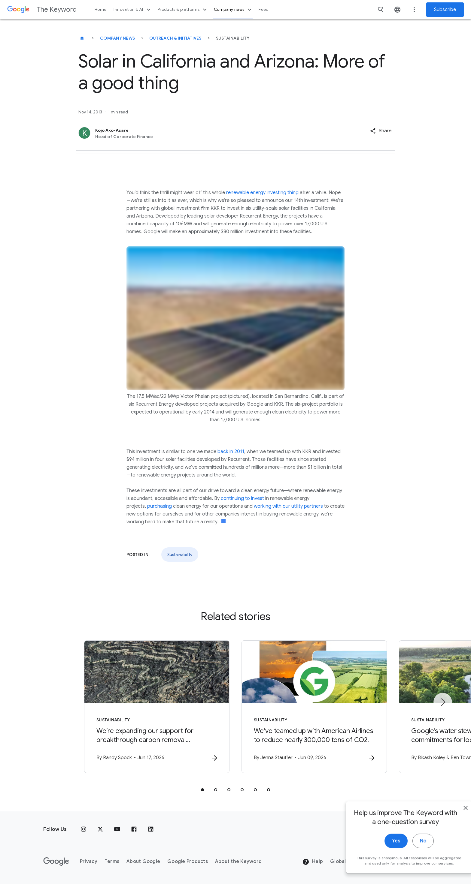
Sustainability (179, 554)
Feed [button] (264, 9)
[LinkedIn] (151, 829)
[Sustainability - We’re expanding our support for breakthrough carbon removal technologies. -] (156, 707)
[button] (381, 130)
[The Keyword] (82, 38)
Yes (383, 849)
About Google (143, 861)
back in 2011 (230, 452)
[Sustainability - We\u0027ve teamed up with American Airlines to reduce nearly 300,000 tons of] (314, 707)
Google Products (187, 861)
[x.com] (100, 829)
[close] (452, 816)
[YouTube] (117, 829)
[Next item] (443, 702)
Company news (233, 9)
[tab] (202, 789)
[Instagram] (83, 829)
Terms (112, 861)
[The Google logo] (56, 861)
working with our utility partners (288, 506)
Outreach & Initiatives (175, 38)
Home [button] (100, 9)
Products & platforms (183, 9)
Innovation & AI (133, 9)
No (410, 849)
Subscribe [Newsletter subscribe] (445, 10)
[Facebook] (134, 829)
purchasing (159, 506)
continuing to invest (242, 498)
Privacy (88, 861)
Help (312, 861)
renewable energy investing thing (262, 193)
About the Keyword (238, 861)
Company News (117, 38)
